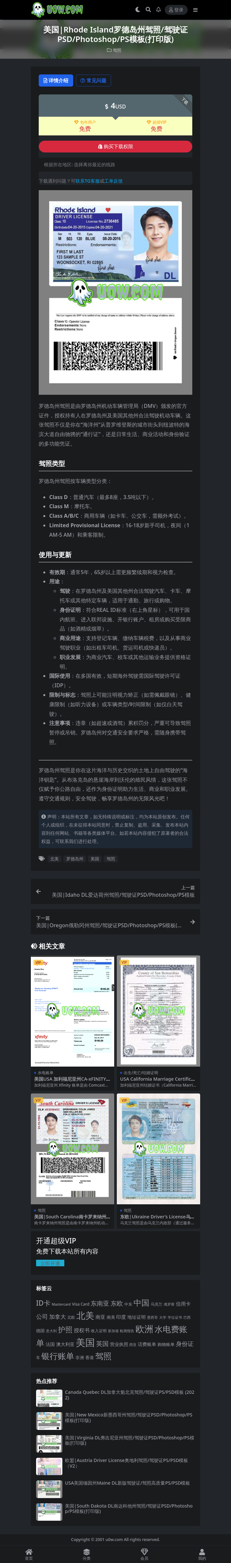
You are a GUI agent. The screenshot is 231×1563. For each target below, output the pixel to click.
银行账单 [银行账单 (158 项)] (57, 1356)
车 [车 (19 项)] (38, 1357)
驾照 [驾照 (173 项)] (103, 1356)
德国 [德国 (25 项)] (40, 1331)
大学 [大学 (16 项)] (162, 1317)
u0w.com (114, 1540)
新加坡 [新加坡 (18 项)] (113, 1331)
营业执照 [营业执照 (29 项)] (119, 1344)
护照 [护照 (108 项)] (65, 1330)
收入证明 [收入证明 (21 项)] (99, 1331)
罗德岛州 (74, 859)
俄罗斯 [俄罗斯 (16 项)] (169, 1304)
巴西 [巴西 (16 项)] (187, 1317)
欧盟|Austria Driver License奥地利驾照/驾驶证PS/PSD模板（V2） (126, 1463)
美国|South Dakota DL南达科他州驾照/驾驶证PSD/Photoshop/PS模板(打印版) (129, 1509)
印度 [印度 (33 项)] (121, 1317)
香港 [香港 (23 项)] (89, 1358)
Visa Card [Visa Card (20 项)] (80, 1304)
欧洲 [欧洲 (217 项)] (144, 1329)
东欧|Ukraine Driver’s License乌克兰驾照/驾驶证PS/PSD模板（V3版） (157, 1220)
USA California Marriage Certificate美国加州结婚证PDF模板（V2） (158, 1082)
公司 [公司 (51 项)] (42, 1317)
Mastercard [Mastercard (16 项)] (61, 1304)
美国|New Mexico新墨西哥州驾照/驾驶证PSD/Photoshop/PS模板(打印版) (128, 1418)
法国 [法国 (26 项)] (50, 1345)
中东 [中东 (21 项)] (128, 1304)
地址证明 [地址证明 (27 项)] (136, 1317)
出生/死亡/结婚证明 (141, 1073)
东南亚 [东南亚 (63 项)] (100, 1303)
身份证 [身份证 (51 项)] (185, 1344)
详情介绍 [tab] (57, 80)
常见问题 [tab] (97, 80)
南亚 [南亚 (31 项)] (100, 1317)
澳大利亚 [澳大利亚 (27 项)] (65, 1344)
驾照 (117, 50)
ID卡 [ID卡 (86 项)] (43, 1303)
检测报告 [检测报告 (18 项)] (127, 1331)
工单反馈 (113, 181)
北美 (54, 859)
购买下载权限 (115, 147)
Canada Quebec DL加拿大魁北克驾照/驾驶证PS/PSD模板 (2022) (129, 1395)
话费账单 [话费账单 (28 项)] (147, 1344)
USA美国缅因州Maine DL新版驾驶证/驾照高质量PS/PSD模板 (127, 1483)
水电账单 (45, 1073)
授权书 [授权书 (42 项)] (82, 1330)
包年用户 (85, 122)
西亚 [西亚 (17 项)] (132, 1344)
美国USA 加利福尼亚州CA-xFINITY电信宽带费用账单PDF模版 (72, 1082)
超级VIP (157, 122)
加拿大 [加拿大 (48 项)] (57, 1317)
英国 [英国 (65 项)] (102, 1343)
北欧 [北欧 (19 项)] (71, 1317)
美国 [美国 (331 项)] (85, 1342)
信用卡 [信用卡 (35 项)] (183, 1304)
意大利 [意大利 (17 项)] (51, 1331)
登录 (176, 10)
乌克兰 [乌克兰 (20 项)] (156, 1304)
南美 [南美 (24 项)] (111, 1317)
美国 (95, 859)
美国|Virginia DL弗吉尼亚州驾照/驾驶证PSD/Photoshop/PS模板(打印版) (129, 1441)
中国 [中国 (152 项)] (141, 1302)
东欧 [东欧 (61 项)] (117, 1303)
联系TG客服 (87, 181)
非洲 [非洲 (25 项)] (79, 1358)
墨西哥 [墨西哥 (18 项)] (152, 1317)
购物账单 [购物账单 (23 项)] (166, 1345)
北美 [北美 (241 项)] (85, 1316)
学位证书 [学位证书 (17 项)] (175, 1317)
